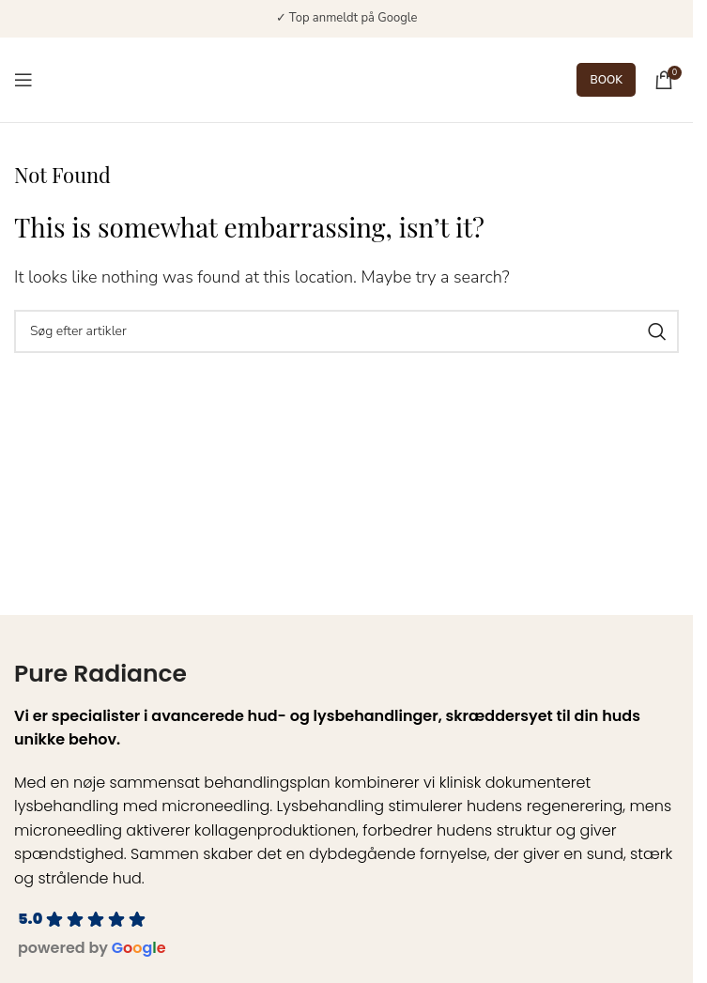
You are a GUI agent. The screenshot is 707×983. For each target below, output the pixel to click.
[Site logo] (332, 78)
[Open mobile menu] (23, 80)
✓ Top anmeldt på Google (347, 17)
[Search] (346, 331)
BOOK (606, 79)
